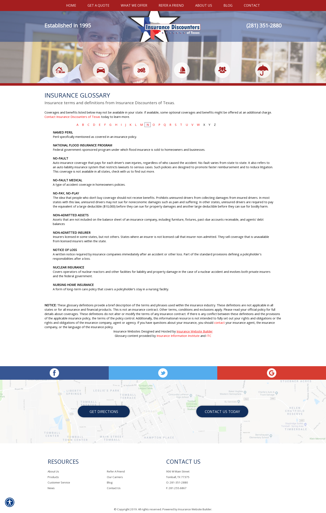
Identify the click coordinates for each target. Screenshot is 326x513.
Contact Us (114, 484)
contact (219, 341)
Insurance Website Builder (195, 350)
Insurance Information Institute (178, 354)
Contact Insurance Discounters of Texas (72, 135)
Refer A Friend (116, 467)
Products (53, 473)
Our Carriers (115, 473)
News (51, 484)
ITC (208, 354)
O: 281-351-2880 (177, 478)
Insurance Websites (126, 350)
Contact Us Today (222, 407)
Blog (109, 478)
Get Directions (104, 407)
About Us (53, 467)
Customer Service (59, 478)
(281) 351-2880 (264, 25)
